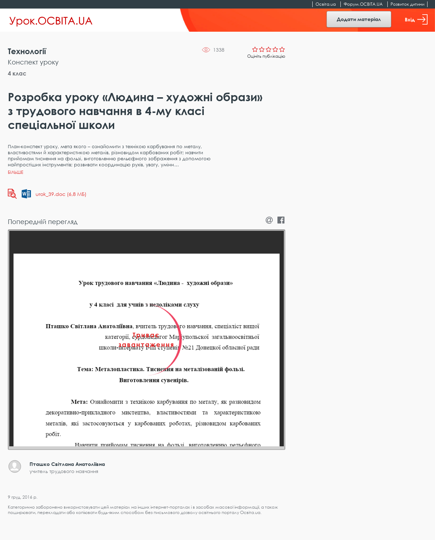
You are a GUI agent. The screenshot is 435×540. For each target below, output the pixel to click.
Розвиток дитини (407, 4)
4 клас (17, 73)
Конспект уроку (33, 62)
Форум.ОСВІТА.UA (363, 4)
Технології (27, 51)
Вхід (416, 19)
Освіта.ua (325, 4)
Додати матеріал (359, 19)
